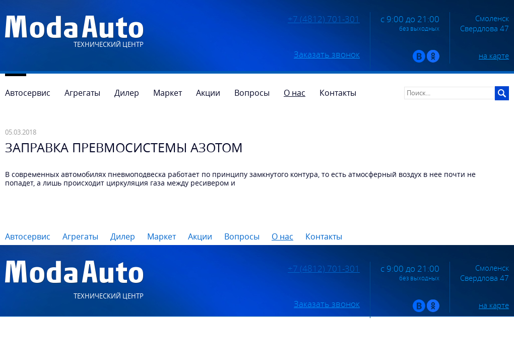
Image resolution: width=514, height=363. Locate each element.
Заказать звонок (327, 54)
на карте (494, 55)
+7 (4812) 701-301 (324, 19)
